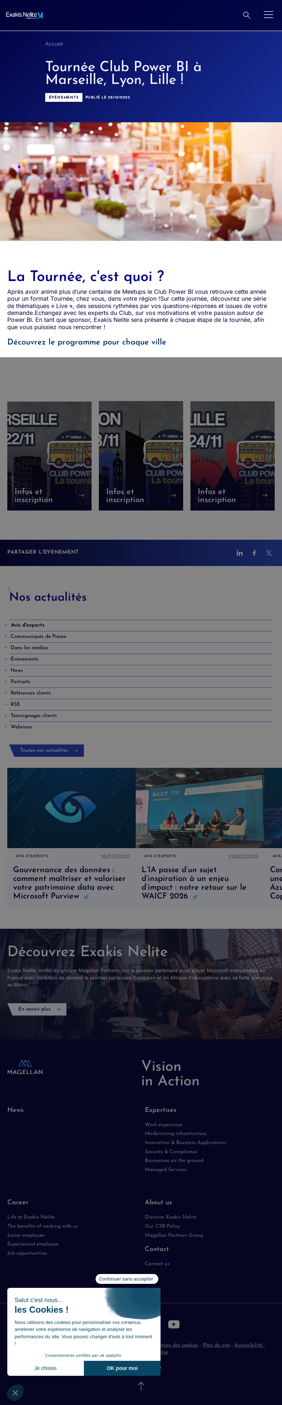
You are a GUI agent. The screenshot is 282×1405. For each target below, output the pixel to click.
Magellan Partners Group (174, 1235)
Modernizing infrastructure (175, 1133)
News (15, 1110)
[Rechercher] (247, 15)
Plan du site (216, 1345)
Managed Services (166, 1170)
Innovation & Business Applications (185, 1143)
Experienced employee (32, 1244)
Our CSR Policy (162, 1226)
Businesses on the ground (174, 1160)
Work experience (163, 1125)
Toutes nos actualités (44, 750)
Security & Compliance (171, 1152)
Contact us (157, 1264)
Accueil (54, 44)
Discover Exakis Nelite (171, 1217)
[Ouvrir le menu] (268, 15)
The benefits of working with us (42, 1226)
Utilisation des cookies (172, 1345)
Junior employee (26, 1235)
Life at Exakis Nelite (31, 1217)
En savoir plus (34, 1009)
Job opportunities (27, 1253)
